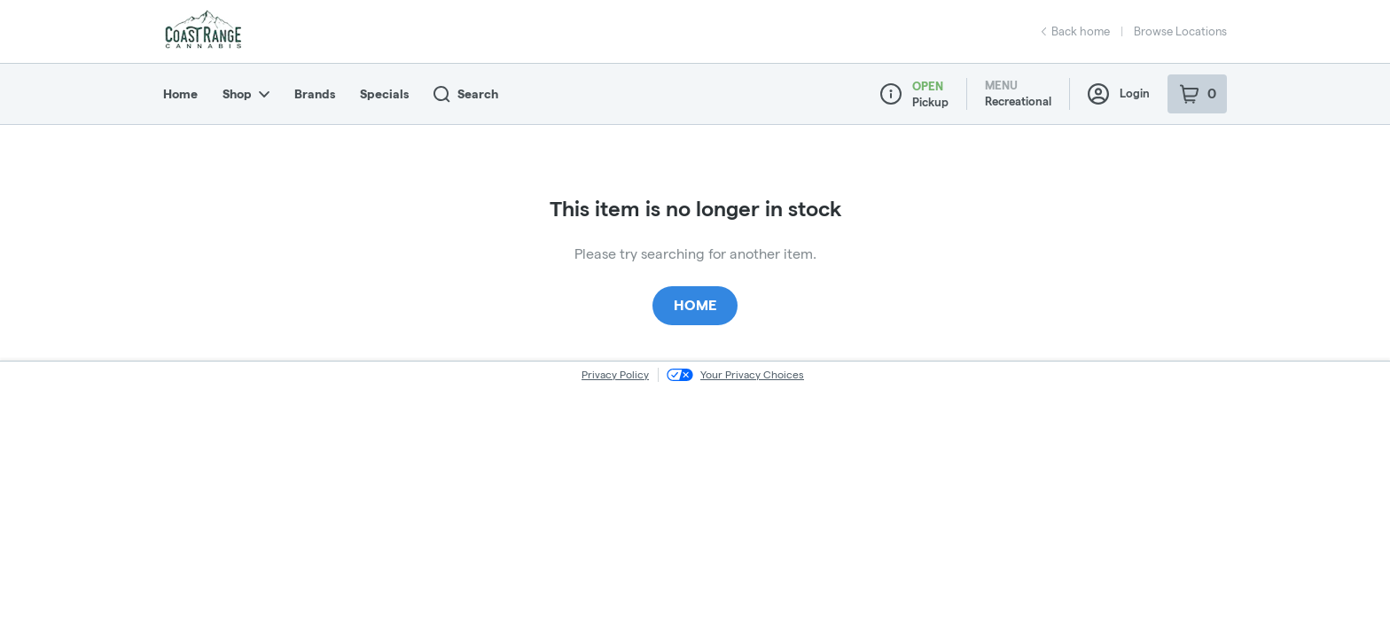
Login (1119, 94)
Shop (246, 94)
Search (465, 94)
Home (180, 94)
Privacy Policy (615, 374)
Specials (384, 94)
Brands (314, 94)
